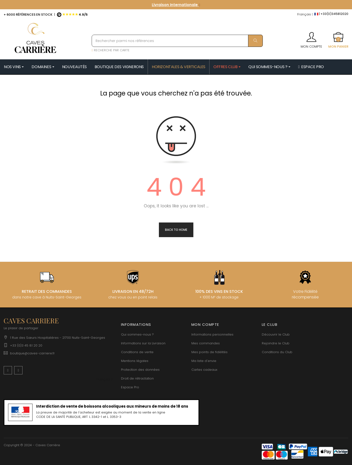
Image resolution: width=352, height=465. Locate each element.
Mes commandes (205, 343)
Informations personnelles (212, 334)
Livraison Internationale (176, 4)
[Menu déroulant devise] (305, 14)
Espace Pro (130, 387)
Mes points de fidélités (209, 352)
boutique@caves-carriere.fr (32, 353)
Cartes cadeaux (204, 369)
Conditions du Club (277, 352)
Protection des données (140, 369)
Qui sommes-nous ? (137, 334)
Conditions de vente (137, 352)
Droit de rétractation (137, 378)
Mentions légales (134, 361)
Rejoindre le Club (275, 343)
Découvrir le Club (276, 334)
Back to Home (176, 230)
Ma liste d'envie (203, 361)
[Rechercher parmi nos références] (177, 41)
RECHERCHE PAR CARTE (111, 50)
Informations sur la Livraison (143, 343)
